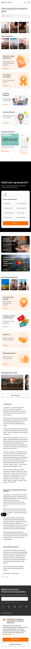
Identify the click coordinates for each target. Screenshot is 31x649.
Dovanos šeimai (8, 217)
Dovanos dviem (20, 213)
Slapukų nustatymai (15, 644)
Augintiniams (7, 203)
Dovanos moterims (21, 203)
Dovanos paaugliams (9, 213)
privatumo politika (15, 602)
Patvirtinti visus (15, 639)
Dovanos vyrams (8, 208)
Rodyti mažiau (5, 576)
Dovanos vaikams (21, 208)
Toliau (15, 223)
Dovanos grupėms (21, 217)
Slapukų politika (7, 634)
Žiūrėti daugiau (15, 395)
